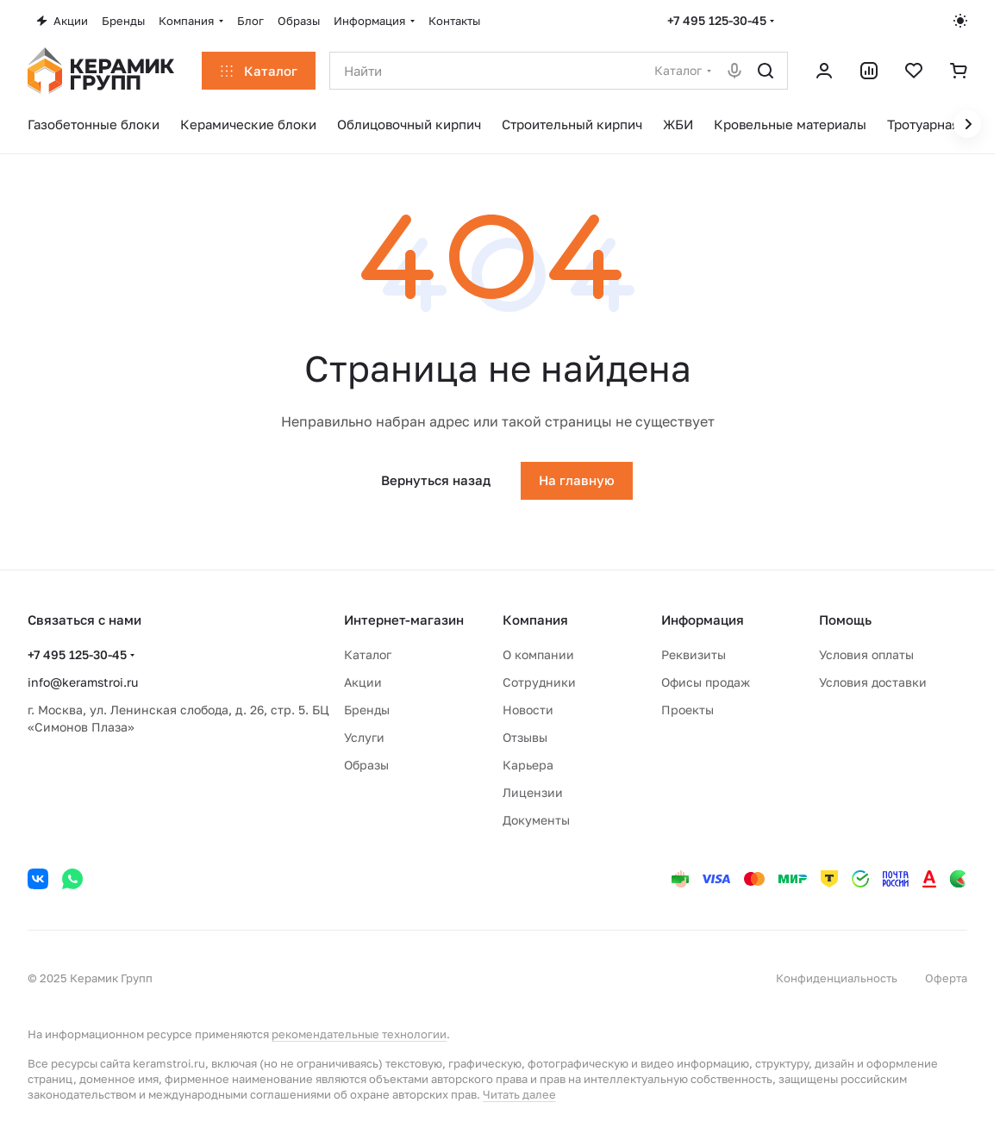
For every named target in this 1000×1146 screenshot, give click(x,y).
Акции (363, 682)
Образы (366, 764)
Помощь (845, 619)
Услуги (364, 737)
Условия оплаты (866, 654)
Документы (536, 820)
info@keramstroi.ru (83, 682)
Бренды (367, 709)
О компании (538, 654)
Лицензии (533, 792)
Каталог (367, 654)
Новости (528, 709)
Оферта (946, 978)
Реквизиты (693, 654)
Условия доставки (873, 682)
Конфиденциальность (836, 978)
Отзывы (525, 737)
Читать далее (519, 1094)
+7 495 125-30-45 (716, 20)
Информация (702, 619)
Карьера (528, 764)
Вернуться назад (436, 480)
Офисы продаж (705, 682)
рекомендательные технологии (359, 1034)
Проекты (687, 709)
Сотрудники (539, 682)
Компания (535, 619)
